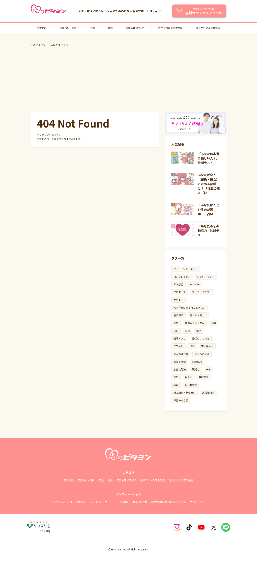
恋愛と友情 (180, 361)
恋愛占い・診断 (68, 27)
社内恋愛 (204, 377)
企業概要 (123, 501)
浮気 (176, 377)
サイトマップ (197, 501)
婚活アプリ (180, 338)
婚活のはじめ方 (200, 338)
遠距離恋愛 (208, 392)
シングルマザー (205, 276)
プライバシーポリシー (102, 501)
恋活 (92, 27)
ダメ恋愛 (178, 284)
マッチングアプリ (202, 292)
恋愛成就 (197, 361)
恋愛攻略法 (180, 369)
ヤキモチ (178, 299)
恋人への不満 (202, 354)
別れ (176, 323)
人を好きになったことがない (189, 307)
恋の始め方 (207, 346)
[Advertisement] (128, 79)
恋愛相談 (42, 27)
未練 (208, 369)
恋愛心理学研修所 (126, 480)
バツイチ (195, 284)
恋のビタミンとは (62, 501)
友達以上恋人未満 (194, 323)
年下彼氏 (178, 346)
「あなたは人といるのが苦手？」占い (208, 209)
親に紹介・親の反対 (184, 392)
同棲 (213, 323)
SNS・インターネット (186, 269)
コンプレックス (182, 276)
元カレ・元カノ (198, 315)
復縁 (192, 346)
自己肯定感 (191, 384)
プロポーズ (180, 292)
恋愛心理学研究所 (135, 27)
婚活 (110, 27)
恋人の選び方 (181, 354)
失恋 (187, 330)
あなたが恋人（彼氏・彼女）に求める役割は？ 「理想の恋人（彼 (209, 184)
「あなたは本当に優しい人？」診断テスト (208, 158)
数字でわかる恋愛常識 (170, 27)
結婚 (176, 384)
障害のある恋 (181, 400)
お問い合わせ (140, 501)
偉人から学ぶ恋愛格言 (208, 27)
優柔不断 (178, 315)
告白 (176, 330)
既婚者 (196, 369)
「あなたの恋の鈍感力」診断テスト (208, 230)
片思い (188, 377)
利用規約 (81, 501)
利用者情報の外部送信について (168, 501)
